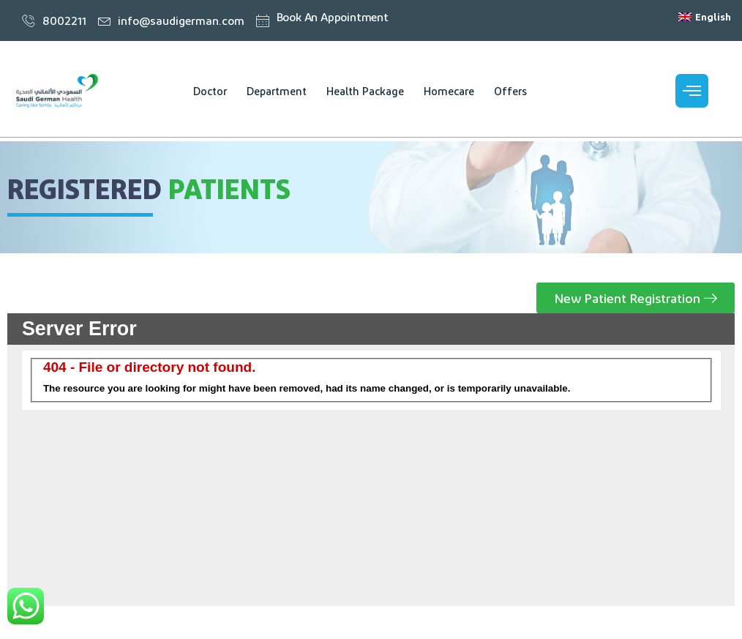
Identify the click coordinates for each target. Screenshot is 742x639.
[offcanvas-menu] (691, 91)
